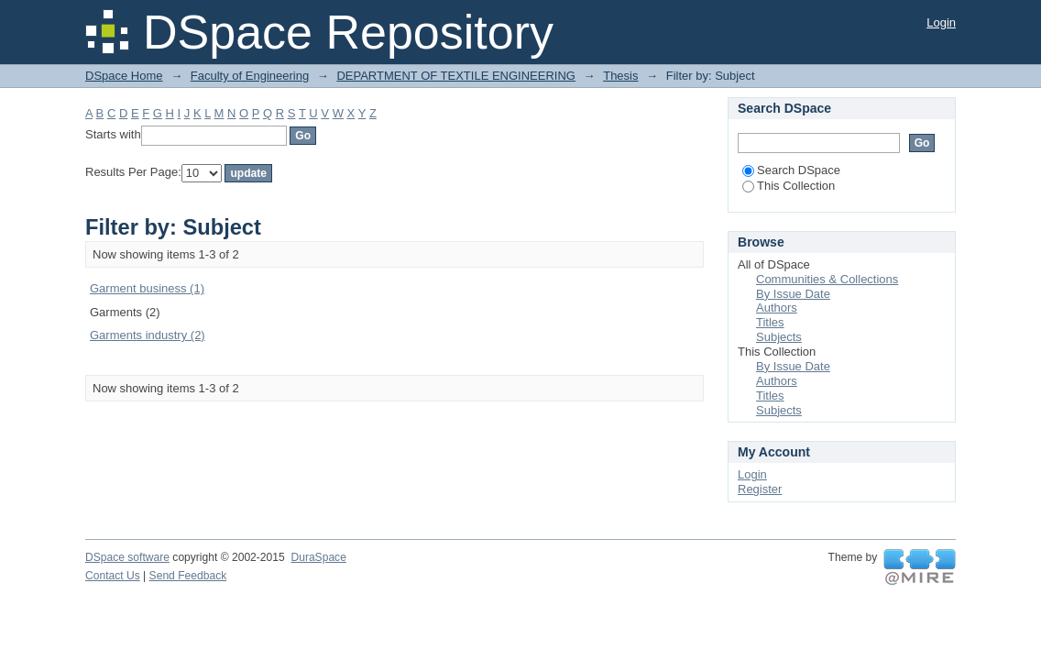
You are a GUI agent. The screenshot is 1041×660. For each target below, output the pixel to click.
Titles (770, 322)
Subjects (779, 337)
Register (760, 489)
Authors (776, 307)
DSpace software (127, 557)
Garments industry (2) (147, 335)
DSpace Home (124, 75)
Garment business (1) (147, 288)
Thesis (620, 75)
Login (941, 22)
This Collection (788, 185)
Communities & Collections (827, 279)
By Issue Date (793, 294)
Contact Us (112, 575)
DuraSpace (317, 557)
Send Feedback (188, 575)
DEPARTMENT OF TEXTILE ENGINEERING (455, 75)
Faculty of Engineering (250, 75)
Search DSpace (791, 170)
